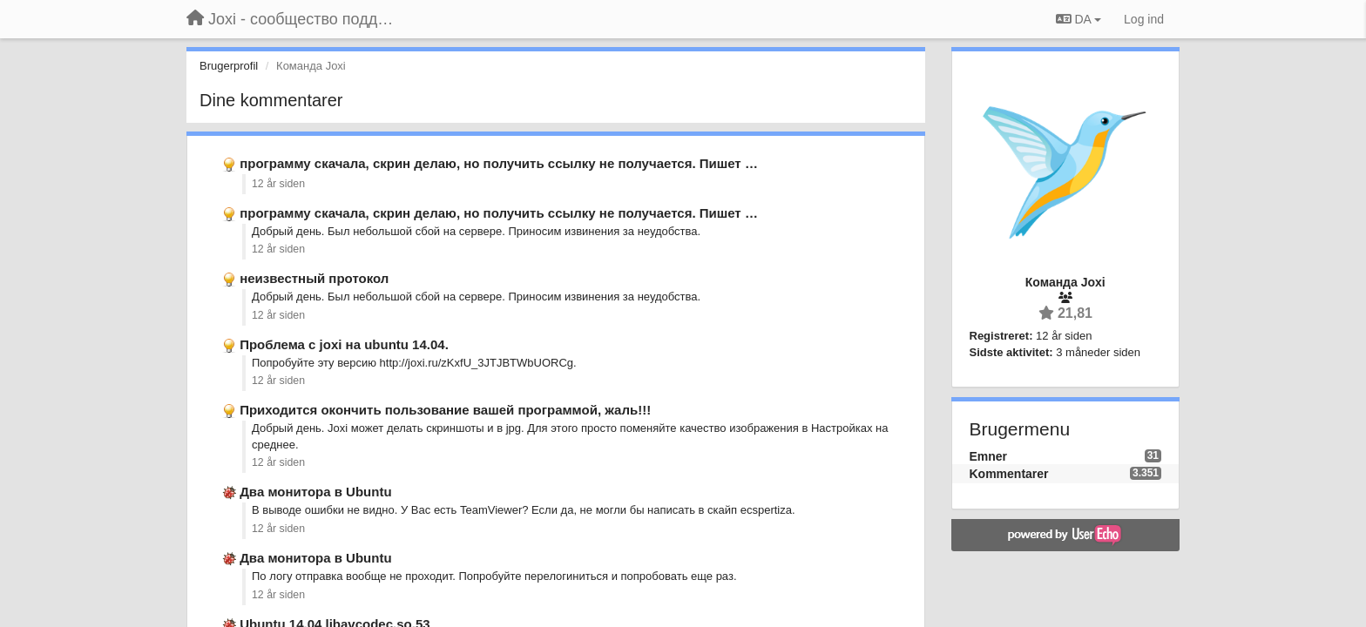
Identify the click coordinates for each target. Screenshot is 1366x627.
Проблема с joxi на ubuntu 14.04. (344, 344)
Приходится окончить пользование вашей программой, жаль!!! (445, 409)
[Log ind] (1144, 19)
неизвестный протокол (314, 278)
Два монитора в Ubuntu (315, 491)
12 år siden (278, 184)
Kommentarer (1009, 474)
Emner (989, 456)
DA (1078, 19)
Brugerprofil (228, 65)
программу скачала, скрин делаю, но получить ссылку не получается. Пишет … (499, 163)
